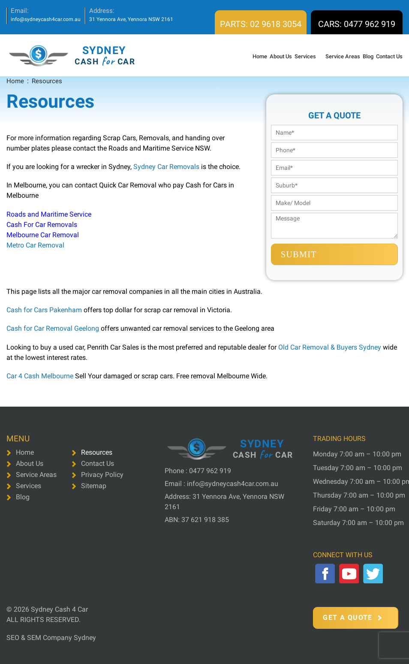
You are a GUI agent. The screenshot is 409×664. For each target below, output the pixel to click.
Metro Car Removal (35, 245)
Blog (368, 56)
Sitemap (93, 486)
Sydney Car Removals (166, 167)
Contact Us (389, 56)
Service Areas (342, 56)
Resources (96, 452)
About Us (281, 56)
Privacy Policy (102, 475)
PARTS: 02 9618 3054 (260, 24)
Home (260, 56)
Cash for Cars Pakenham (44, 310)
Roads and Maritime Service (48, 214)
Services (305, 56)
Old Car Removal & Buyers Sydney (329, 347)
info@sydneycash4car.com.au (46, 19)
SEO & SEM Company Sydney (51, 638)
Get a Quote (352, 617)
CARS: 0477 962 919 (356, 24)
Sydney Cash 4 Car (59, 609)
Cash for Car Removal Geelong (53, 328)
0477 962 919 (210, 471)
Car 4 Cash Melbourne (39, 376)
